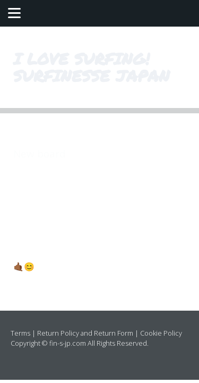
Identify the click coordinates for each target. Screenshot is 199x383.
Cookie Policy (161, 333)
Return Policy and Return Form (85, 333)
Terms (20, 333)
